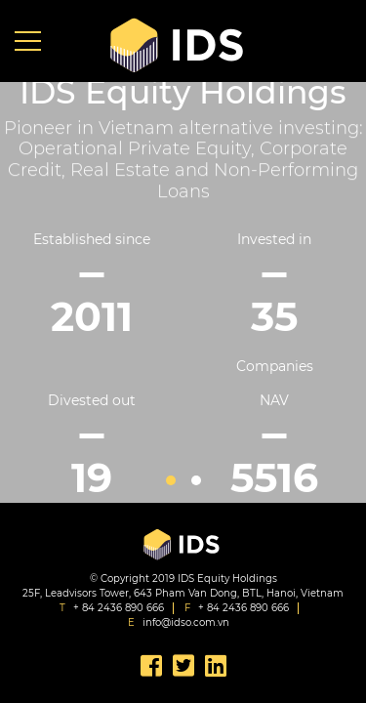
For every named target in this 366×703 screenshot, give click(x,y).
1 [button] (171, 480)
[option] (183, 299)
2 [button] (196, 480)
